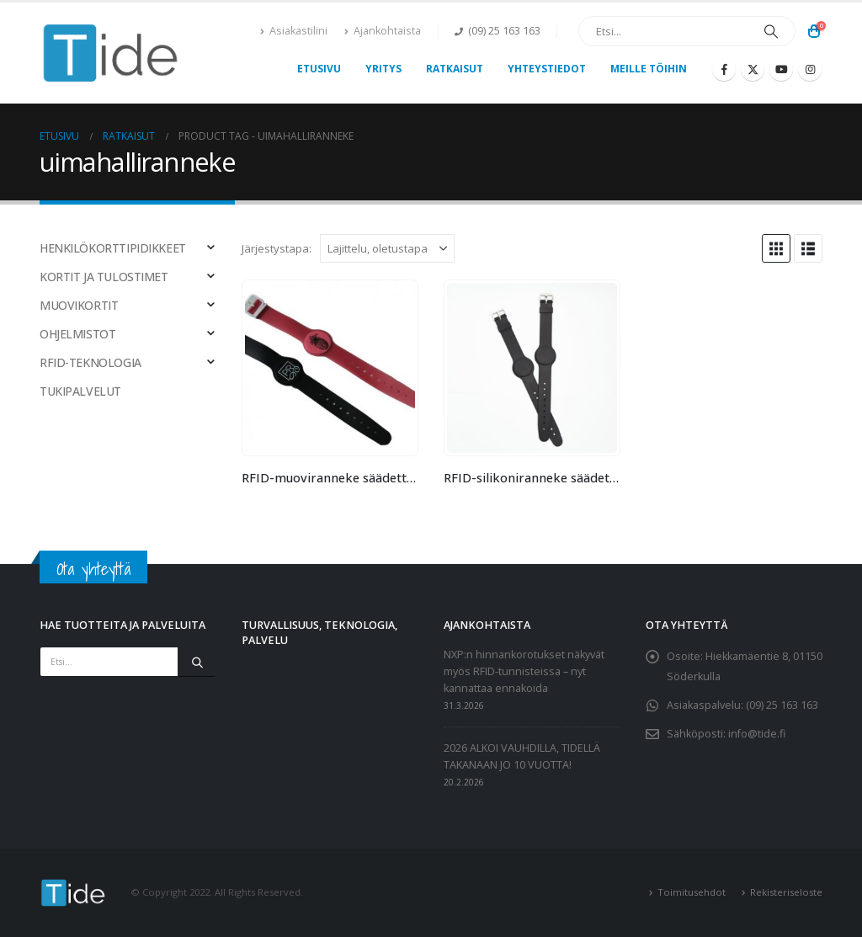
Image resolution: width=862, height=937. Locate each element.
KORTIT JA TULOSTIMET (104, 277)
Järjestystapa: (276, 248)
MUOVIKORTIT (79, 305)
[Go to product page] (330, 368)
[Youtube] (781, 69)
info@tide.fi (756, 734)
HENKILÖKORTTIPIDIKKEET (113, 248)
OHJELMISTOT (77, 334)
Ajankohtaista (382, 31)
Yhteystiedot (547, 68)
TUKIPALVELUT (80, 391)
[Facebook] (724, 69)
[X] (752, 69)
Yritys (383, 68)
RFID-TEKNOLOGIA (90, 362)
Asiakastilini (293, 31)
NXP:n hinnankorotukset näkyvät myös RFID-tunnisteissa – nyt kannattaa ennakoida (524, 671)
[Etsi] (771, 31)
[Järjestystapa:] (387, 248)
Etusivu (319, 68)
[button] (776, 248)
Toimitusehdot (691, 892)
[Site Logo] (111, 53)
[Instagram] (810, 69)
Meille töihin (648, 68)
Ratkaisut (454, 68)
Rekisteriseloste (786, 892)
